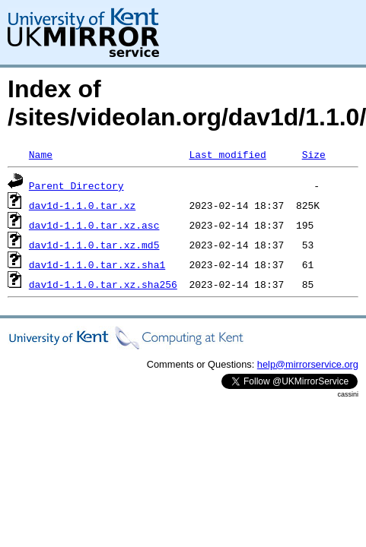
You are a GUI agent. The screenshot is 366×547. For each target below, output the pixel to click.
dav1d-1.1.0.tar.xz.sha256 (103, 284)
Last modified (227, 154)
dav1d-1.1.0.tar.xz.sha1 (97, 264)
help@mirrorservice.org (307, 364)
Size (314, 154)
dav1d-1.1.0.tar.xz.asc (94, 225)
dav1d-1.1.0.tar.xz (82, 205)
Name (41, 154)
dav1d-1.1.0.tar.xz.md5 (94, 244)
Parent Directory (76, 185)
